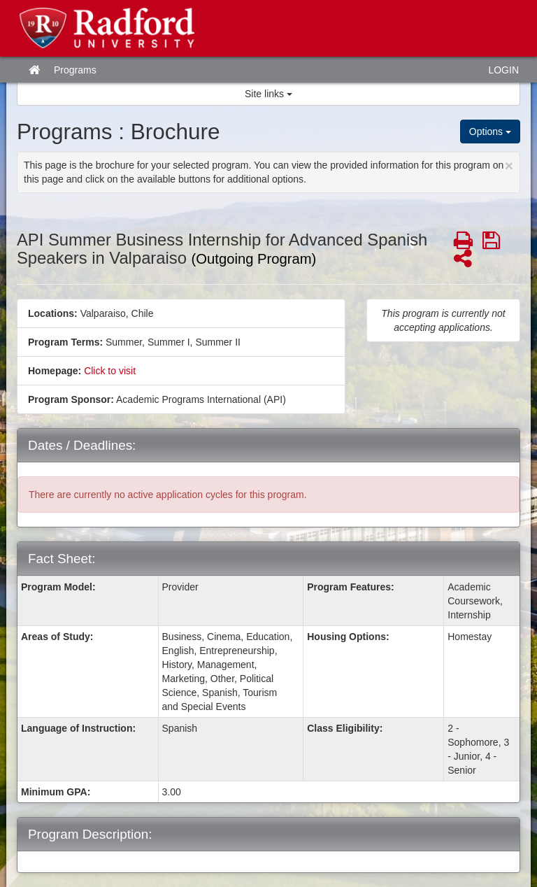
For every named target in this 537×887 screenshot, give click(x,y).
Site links (268, 93)
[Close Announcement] (509, 165)
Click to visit (110, 370)
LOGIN (503, 70)
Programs (75, 70)
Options (490, 131)
